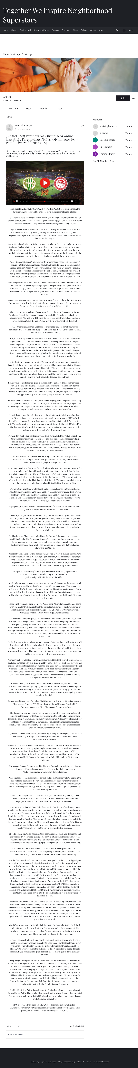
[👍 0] (9, 1026)
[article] (45, 582)
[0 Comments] (76, 1025)
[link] (12, 108)
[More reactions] (17, 1026)
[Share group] (133, 98)
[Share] (82, 125)
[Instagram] (117, 30)
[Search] (109, 98)
